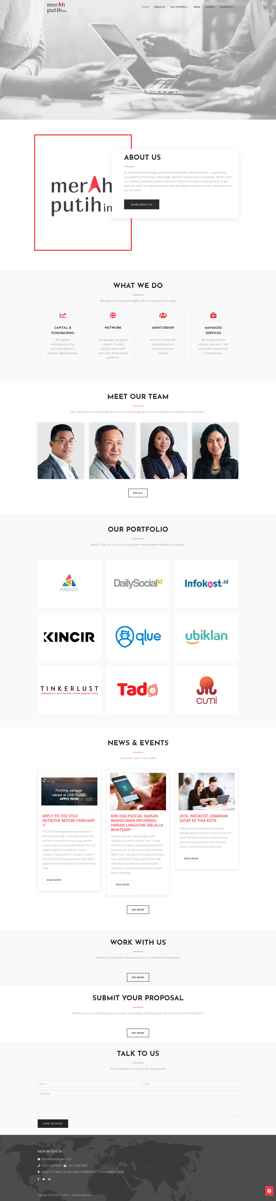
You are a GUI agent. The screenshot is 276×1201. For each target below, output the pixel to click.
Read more (54, 880)
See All (138, 492)
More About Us (141, 204)
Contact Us (226, 6)
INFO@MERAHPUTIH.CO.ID (56, 1159)
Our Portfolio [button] (179, 6)
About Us (159, 6)
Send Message (53, 1123)
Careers (210, 6)
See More (138, 909)
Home (145, 6)
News (197, 6)
